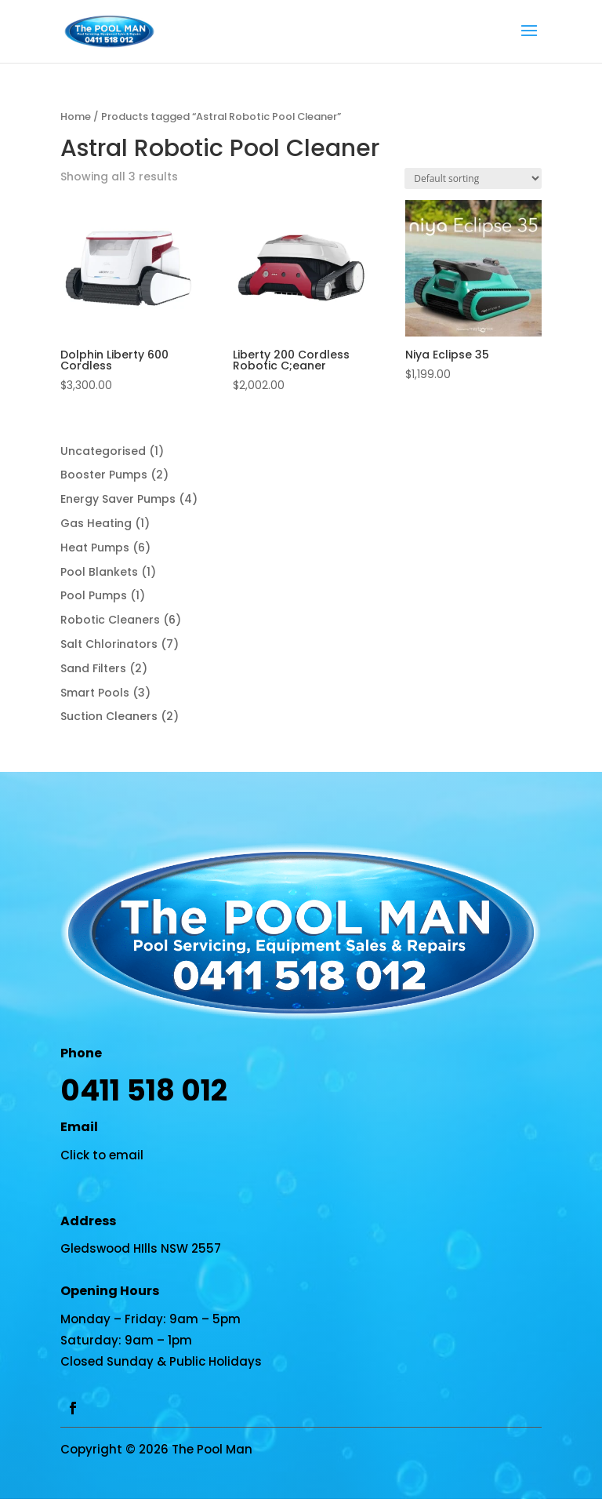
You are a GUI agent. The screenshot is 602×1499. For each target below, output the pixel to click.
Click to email (101, 1155)
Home (75, 116)
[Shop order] (473, 178)
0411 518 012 (143, 1090)
